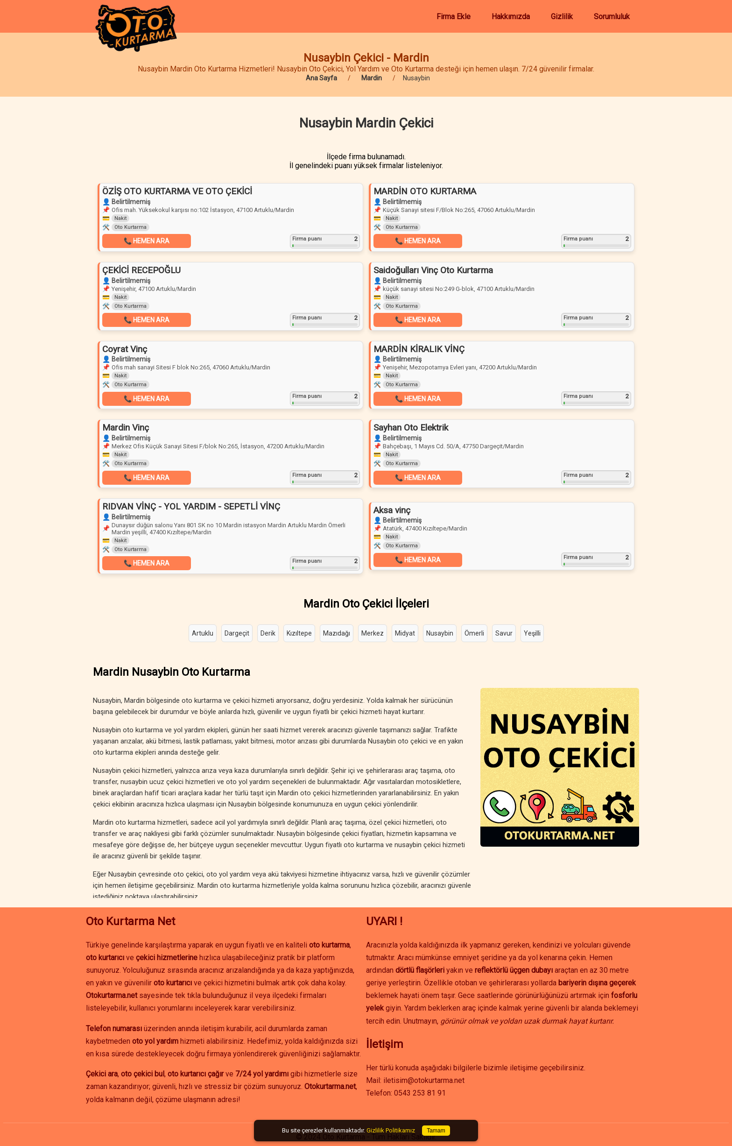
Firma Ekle (453, 16)
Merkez (372, 633)
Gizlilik (562, 16)
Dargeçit (237, 633)
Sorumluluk (612, 16)
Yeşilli (532, 633)
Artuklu (202, 633)
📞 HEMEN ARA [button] (146, 241)
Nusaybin (439, 633)
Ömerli (474, 633)
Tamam (436, 1130)
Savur (504, 633)
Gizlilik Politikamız (390, 1130)
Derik (267, 633)
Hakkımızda (511, 16)
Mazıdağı (336, 633)
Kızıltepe (299, 633)
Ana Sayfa (321, 78)
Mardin (371, 78)
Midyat (405, 633)
